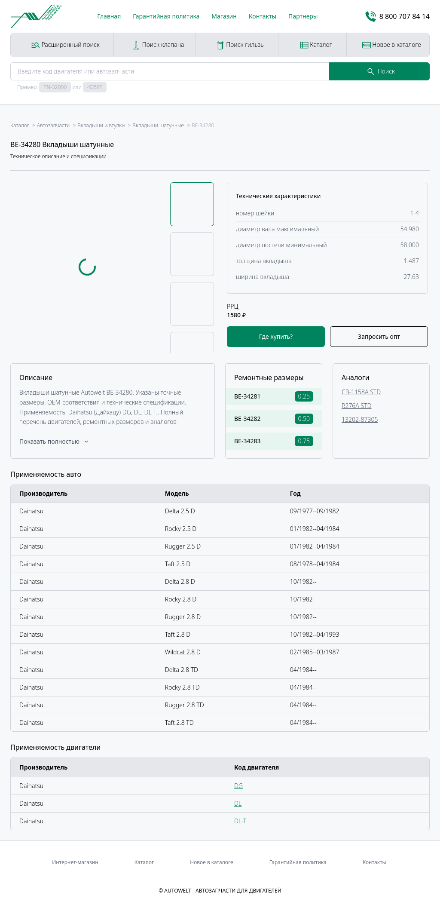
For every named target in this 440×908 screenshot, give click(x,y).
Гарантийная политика (166, 16)
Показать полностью (54, 441)
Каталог (316, 44)
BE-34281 (247, 396)
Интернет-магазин (75, 862)
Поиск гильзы (240, 44)
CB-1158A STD (361, 392)
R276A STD (357, 406)
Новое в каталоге (391, 44)
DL (237, 803)
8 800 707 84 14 (397, 16)
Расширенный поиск (65, 44)
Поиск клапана (158, 44)
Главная (109, 16)
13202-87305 (360, 419)
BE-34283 (247, 441)
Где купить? (276, 336)
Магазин (224, 16)
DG (238, 786)
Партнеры (303, 16)
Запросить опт (379, 336)
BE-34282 (247, 418)
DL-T (240, 821)
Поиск (381, 71)
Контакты (262, 16)
